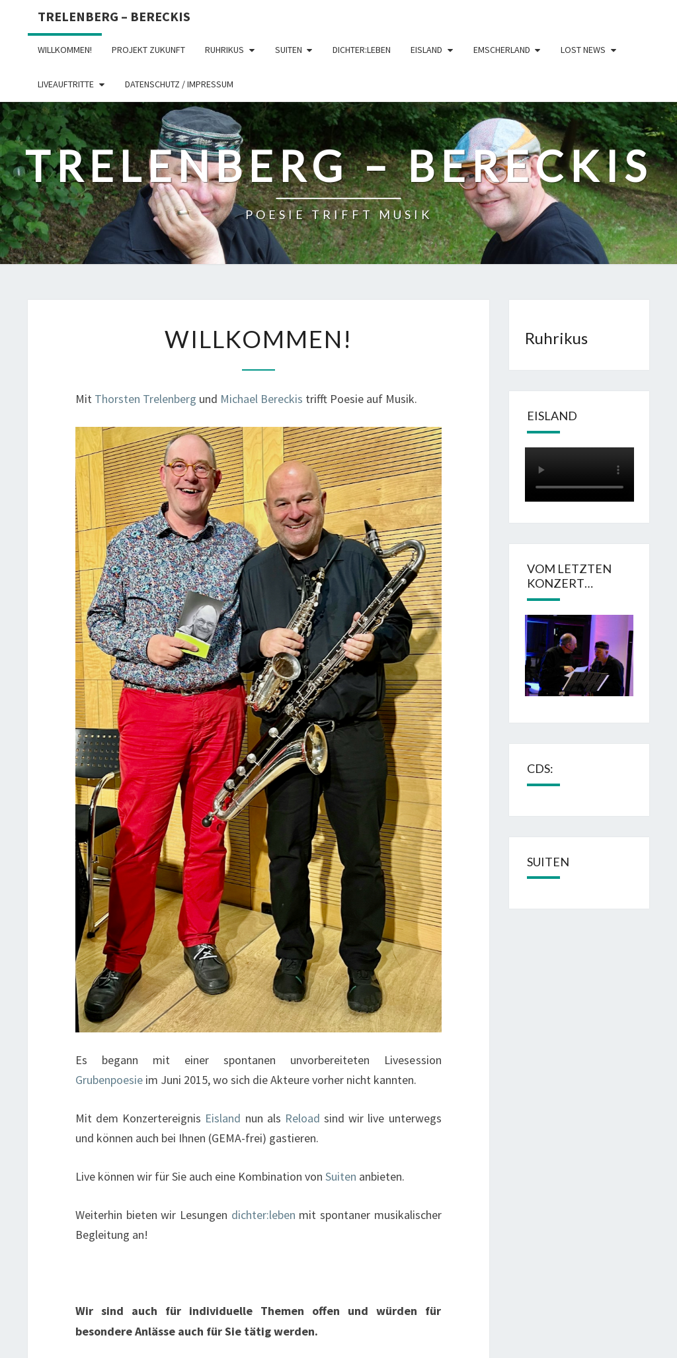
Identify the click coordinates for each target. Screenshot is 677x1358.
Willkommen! (65, 50)
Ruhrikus (224, 50)
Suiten (288, 50)
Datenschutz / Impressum (179, 84)
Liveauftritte (66, 84)
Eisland (426, 50)
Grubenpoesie (109, 1079)
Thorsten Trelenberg (145, 398)
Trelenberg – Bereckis (114, 16)
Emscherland (501, 50)
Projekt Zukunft (148, 50)
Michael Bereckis (261, 398)
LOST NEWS (583, 50)
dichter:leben (362, 50)
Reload (302, 1118)
